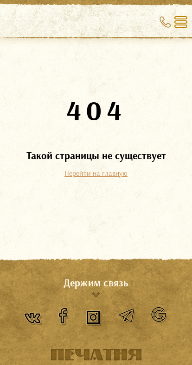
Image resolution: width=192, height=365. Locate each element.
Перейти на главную (96, 173)
